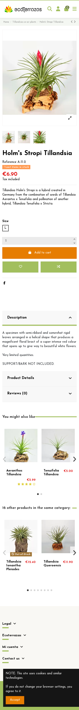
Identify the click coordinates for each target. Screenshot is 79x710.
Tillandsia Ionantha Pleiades (13, 565)
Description (39, 317)
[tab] (39, 318)
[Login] (58, 9)
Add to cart (39, 252)
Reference (9, 162)
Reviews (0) (39, 393)
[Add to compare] (58, 267)
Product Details (39, 378)
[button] (38, 494)
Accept (15, 700)
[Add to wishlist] (20, 267)
